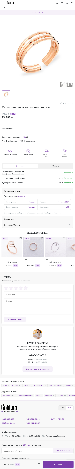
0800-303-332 (37, 355)
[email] (28, 450)
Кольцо (32, 202)
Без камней (8, 395)
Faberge (16, 385)
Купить (58, 464)
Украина (21, 196)
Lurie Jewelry (40, 385)
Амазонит (49, 395)
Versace (69, 385)
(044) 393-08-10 (33, 419)
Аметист (61, 395)
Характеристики (12, 191)
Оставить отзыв (14, 319)
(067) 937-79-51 (57, 419)
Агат (39, 395)
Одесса (21, 174)
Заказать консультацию (38, 369)
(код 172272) (68, 103)
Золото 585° (64, 202)
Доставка (20, 166)
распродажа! (37, 12)
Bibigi (6, 385)
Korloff (27, 385)
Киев (3, 174)
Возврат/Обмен (12, 225)
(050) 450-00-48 (8, 423)
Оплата (55, 166)
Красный (31, 207)
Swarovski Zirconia (25, 395)
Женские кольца (9, 8)
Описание (9, 219)
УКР (62, 408)
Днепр (8, 174)
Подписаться (63, 451)
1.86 (67, 207)
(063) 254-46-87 (33, 423)
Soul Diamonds (55, 385)
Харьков (15, 174)
